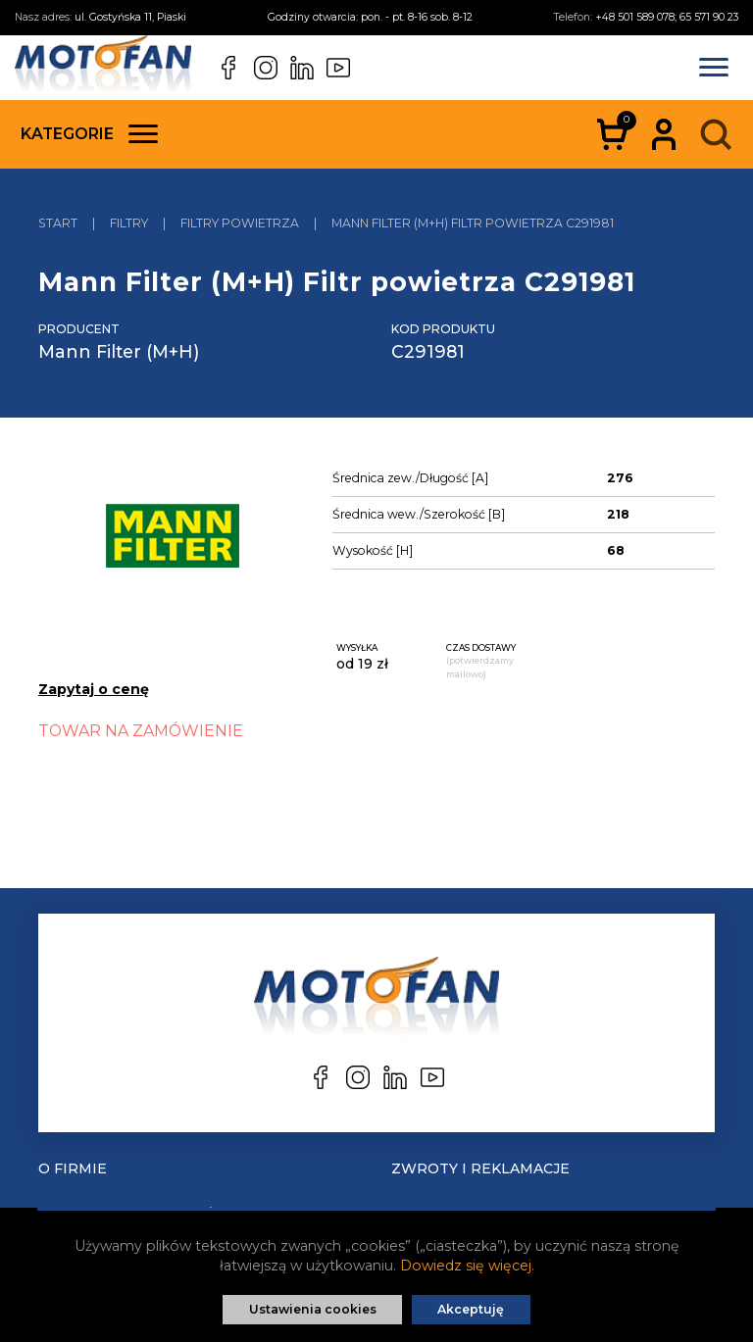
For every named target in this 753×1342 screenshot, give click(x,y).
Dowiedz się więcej (465, 1265)
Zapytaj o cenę (93, 689)
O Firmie (72, 1168)
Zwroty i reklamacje (480, 1168)
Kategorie (89, 133)
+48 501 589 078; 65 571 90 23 (666, 17)
